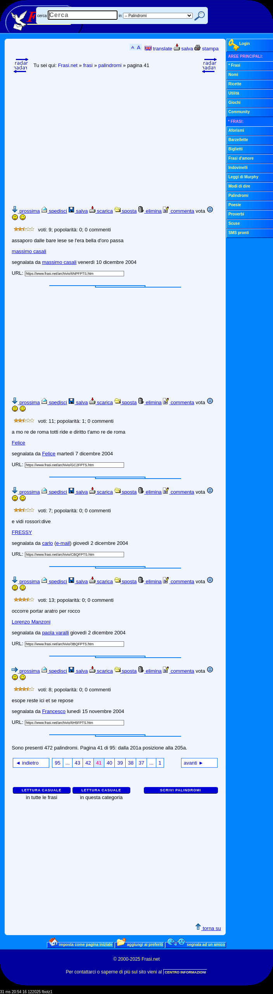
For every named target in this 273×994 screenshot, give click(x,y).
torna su (208, 928)
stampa (206, 49)
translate (158, 49)
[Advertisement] (142, 136)
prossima (26, 211)
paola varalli (55, 633)
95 (57, 763)
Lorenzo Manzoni (31, 622)
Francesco (54, 711)
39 (120, 763)
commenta (178, 211)
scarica (101, 211)
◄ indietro (27, 763)
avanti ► (194, 763)
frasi (88, 65)
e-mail (63, 543)
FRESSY (22, 532)
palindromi (109, 65)
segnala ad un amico (196, 944)
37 (141, 763)
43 (77, 763)
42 (88, 763)
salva (183, 49)
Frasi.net (68, 65)
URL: (18, 273)
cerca (42, 16)
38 (130, 763)
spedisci (54, 211)
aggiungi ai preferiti (140, 944)
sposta (125, 211)
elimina (150, 211)
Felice (18, 443)
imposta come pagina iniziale (80, 944)
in (120, 16)
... (68, 763)
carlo (47, 543)
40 (109, 763)
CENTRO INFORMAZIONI (185, 972)
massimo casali (29, 251)
